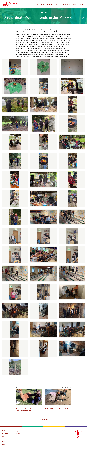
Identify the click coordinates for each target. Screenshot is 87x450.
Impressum (19, 431)
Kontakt (81, 4)
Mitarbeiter (66, 4)
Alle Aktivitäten (43, 419)
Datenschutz (19, 433)
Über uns (58, 4)
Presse (75, 4)
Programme (49, 4)
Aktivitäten (40, 4)
